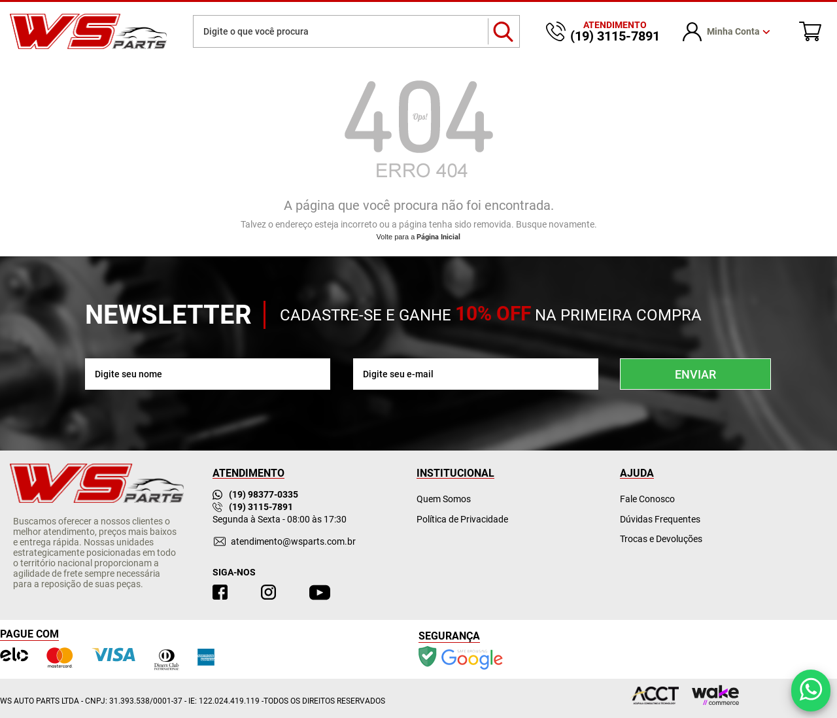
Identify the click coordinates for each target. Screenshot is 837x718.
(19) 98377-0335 (255, 494)
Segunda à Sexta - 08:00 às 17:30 (280, 519)
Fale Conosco (647, 499)
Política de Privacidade (462, 519)
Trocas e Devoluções (661, 539)
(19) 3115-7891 (253, 507)
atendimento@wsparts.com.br (293, 541)
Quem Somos (444, 499)
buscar (504, 31)
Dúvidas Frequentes (660, 519)
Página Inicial (438, 237)
